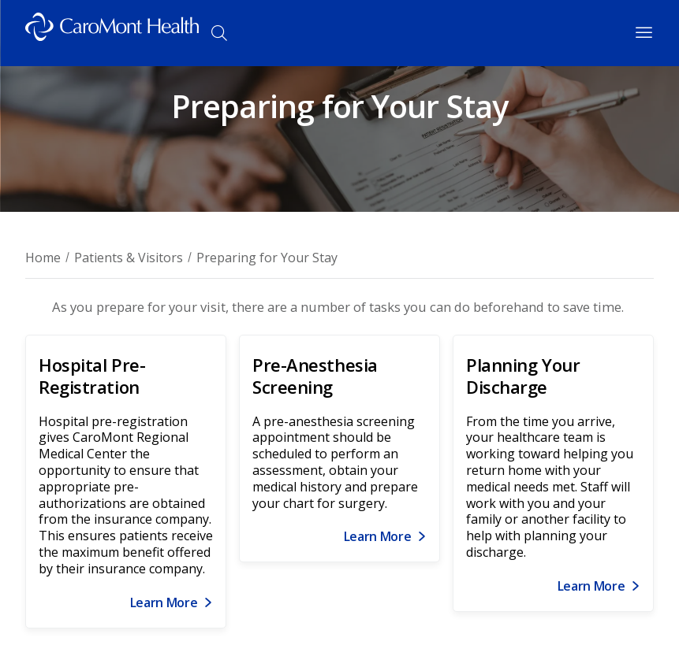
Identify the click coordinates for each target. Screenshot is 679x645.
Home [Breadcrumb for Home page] (43, 257)
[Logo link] (112, 33)
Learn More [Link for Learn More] (164, 602)
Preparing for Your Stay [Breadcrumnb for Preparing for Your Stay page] (267, 257)
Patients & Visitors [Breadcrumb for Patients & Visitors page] (128, 257)
